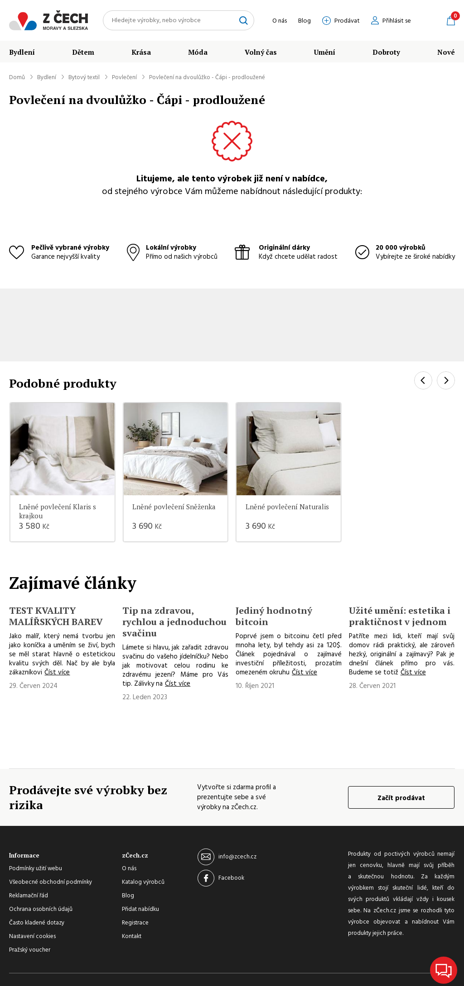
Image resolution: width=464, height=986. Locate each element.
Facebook (231, 878)
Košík (451, 20)
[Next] (446, 380)
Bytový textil (84, 77)
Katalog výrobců (143, 882)
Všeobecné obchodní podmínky (50, 882)
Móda (198, 52)
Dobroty (386, 52)
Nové (446, 52)
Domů (17, 77)
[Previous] (423, 380)
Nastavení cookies (32, 936)
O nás (279, 21)
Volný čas (261, 52)
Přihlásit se (396, 21)
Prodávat (347, 21)
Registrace (135, 923)
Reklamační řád (28, 896)
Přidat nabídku (140, 909)
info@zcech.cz (237, 857)
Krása (141, 52)
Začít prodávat (401, 798)
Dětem (83, 52)
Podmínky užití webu (35, 868)
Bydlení (22, 52)
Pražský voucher (29, 950)
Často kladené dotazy (36, 923)
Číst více (57, 672)
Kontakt (131, 936)
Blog (304, 21)
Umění (324, 52)
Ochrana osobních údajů (40, 909)
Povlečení (124, 77)
